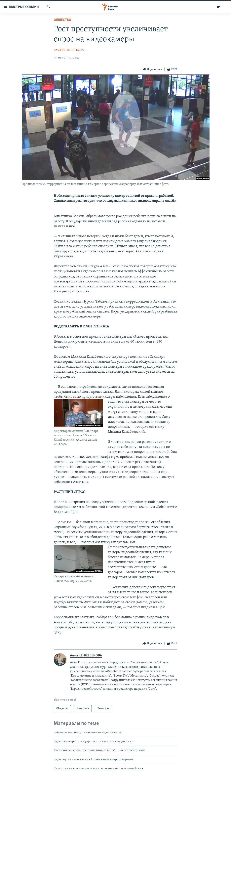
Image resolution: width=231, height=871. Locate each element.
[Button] (152, 69)
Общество (62, 20)
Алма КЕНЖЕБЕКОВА (69, 50)
